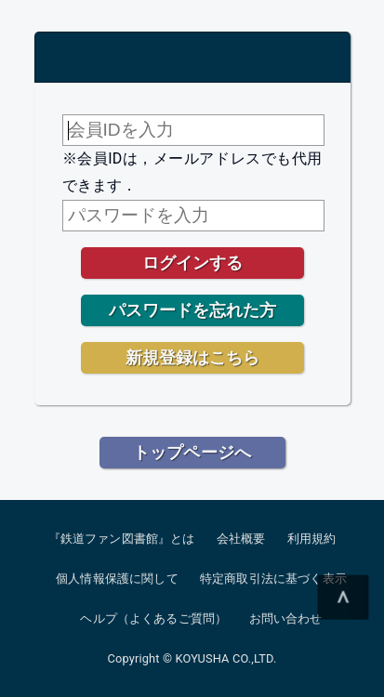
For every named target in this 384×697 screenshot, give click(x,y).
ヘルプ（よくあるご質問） (153, 618)
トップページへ (192, 452)
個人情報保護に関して (117, 578)
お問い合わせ (286, 618)
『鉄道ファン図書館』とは (121, 539)
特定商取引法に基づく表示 (273, 578)
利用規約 (312, 539)
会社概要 (241, 539)
